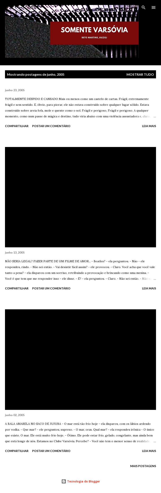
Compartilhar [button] (16, 126)
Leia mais (149, 126)
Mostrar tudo (140, 74)
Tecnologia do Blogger (80, 481)
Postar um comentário (51, 126)
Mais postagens (143, 466)
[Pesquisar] (143, 7)
